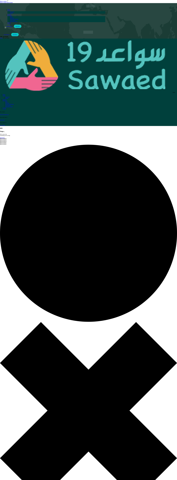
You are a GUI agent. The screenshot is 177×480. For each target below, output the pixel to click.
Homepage (2, 137)
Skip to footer (10, 2)
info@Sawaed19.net (4, 114)
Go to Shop (2, 125)
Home (1, 38)
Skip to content (4, 1)
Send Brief (2, 120)
